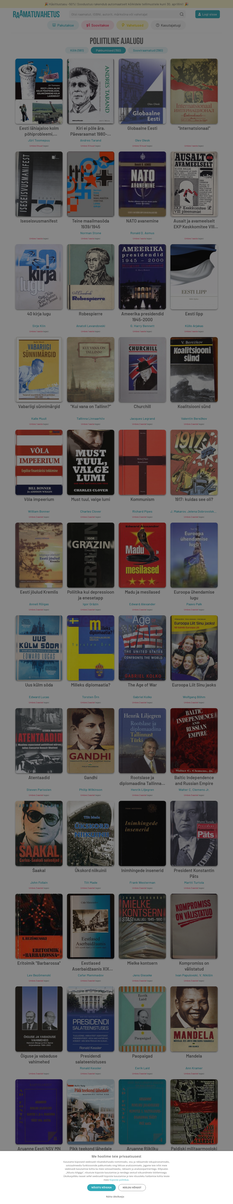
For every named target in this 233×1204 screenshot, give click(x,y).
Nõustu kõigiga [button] (101, 1187)
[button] (116, 1197)
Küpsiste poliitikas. (119, 1179)
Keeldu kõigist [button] (132, 1187)
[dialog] (116, 1177)
